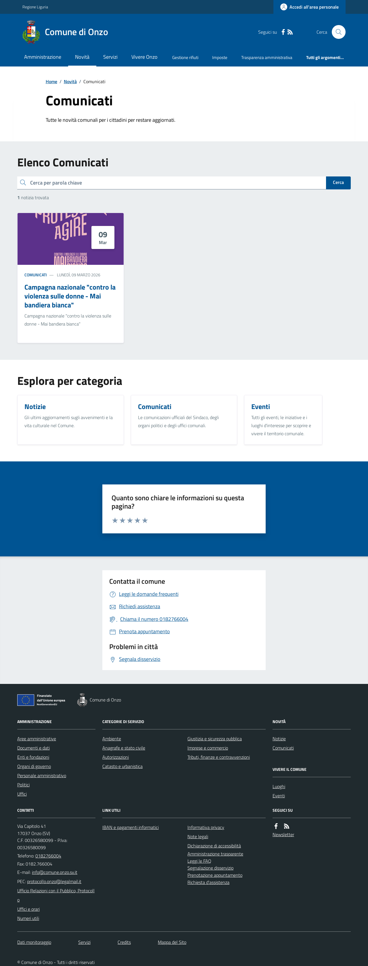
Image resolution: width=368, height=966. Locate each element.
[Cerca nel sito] (336, 32)
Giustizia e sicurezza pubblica (214, 738)
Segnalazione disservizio (210, 867)
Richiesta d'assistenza (208, 882)
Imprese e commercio (207, 747)
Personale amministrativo (41, 775)
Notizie (279, 738)
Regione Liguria (35, 7)
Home (51, 81)
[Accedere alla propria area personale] (309, 7)
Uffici (22, 793)
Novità (82, 57)
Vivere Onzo (144, 57)
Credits (124, 942)
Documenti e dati (33, 747)
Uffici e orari (28, 909)
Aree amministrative (36, 738)
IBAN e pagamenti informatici (130, 827)
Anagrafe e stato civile (123, 747)
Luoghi (279, 786)
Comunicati (35, 275)
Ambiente (111, 738)
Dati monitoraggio (34, 942)
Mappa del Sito (172, 942)
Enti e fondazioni (33, 757)
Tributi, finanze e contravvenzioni (218, 757)
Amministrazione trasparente (215, 853)
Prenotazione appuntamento (214, 875)
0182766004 (48, 855)
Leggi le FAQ (199, 860)
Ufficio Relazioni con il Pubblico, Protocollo (56, 895)
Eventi (279, 795)
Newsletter (283, 834)
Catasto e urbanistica (122, 766)
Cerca (338, 182)
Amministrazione (42, 57)
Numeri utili (28, 918)
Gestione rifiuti (185, 57)
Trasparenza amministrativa (266, 57)
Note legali (197, 836)
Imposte (219, 57)
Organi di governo (34, 766)
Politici (23, 784)
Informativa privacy (205, 827)
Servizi (110, 57)
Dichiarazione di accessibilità (214, 845)
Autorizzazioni (115, 757)
